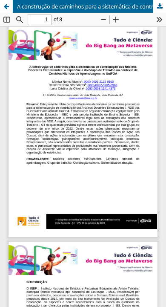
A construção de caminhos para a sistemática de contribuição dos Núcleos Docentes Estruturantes (91, 6)
